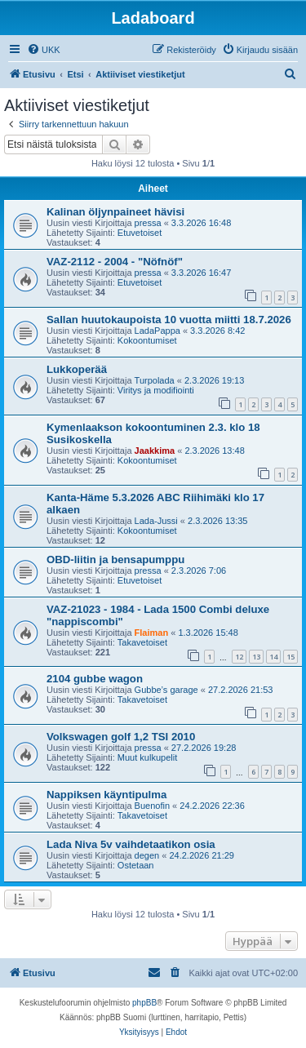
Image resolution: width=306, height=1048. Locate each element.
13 (256, 656)
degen (147, 855)
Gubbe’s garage (166, 690)
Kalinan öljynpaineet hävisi (115, 212)
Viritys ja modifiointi (156, 390)
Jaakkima (155, 450)
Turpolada (155, 380)
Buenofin (152, 805)
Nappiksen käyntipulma (106, 794)
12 (239, 656)
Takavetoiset (142, 642)
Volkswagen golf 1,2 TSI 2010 (121, 736)
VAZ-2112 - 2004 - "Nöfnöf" (115, 261)
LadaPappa (157, 330)
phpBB (144, 1002)
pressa (148, 223)
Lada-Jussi (156, 521)
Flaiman (152, 632)
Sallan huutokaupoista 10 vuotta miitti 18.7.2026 (169, 319)
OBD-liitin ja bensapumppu (115, 559)
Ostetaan (136, 865)
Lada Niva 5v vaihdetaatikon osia (131, 844)
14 (273, 656)
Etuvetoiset (140, 233)
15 (290, 656)
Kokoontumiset (147, 340)
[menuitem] (43, 50)
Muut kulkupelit (147, 757)
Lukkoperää (77, 369)
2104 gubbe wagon (95, 679)
